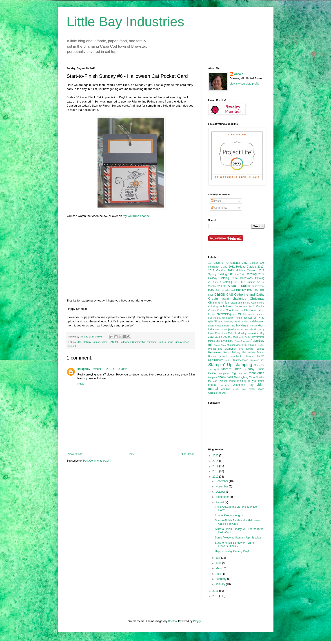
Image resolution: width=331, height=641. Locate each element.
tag (234, 373)
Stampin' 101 (257, 360)
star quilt (213, 369)
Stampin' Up (138, 342)
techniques (256, 373)
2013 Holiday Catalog (242, 270)
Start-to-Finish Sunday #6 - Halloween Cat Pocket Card (237, 522)
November (222, 486)
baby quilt (230, 290)
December (222, 481)
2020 (215, 455)
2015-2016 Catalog (244, 282)
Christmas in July (218, 302)
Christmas (257, 298)
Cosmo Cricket (216, 310)
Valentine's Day (242, 384)
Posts (216, 201)
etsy (235, 314)
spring (228, 360)
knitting (261, 329)
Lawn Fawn (214, 333)
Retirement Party (219, 352)
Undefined (224, 385)
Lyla (224, 333)
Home (131, 454)
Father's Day (214, 318)
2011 (215, 590)
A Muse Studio (239, 286)
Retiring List (239, 352)
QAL (241, 349)
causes (225, 298)
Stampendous (240, 360)
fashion (260, 314)
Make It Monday (237, 333)
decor (261, 310)
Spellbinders (215, 360)
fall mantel (249, 314)
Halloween (125, 342)
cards (104, 342)
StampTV (259, 365)
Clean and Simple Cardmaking (247, 302)
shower (249, 356)
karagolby (84, 369)
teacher (242, 373)
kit (255, 329)
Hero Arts (229, 325)
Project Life (215, 348)
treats (261, 381)
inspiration (257, 325)
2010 (215, 596)
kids (251, 329)
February (221, 579)
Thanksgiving (241, 377)
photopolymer (234, 345)
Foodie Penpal (234, 317)
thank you (225, 377)
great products (242, 321)
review (251, 352)
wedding (225, 389)
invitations (213, 329)
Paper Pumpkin (241, 341)
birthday (241, 289)
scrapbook (236, 356)
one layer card (224, 340)
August (220, 502)
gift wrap (259, 317)
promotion (230, 348)
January (220, 584)
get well (248, 317)
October (220, 491)
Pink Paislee (249, 345)
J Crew (223, 329)
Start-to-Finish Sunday (170, 342)
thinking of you (247, 380)
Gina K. (218, 321)
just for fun (242, 329)
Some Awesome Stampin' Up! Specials (238, 537)
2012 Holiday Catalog (88, 342)
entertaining (224, 314)
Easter (211, 314)
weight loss (239, 389)
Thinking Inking (226, 381)
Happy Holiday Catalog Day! (232, 551)
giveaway (228, 321)
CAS (111, 342)
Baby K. (219, 290)
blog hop (252, 289)
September (222, 496)
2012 (215, 476)
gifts (210, 321)
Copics (260, 306)
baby (211, 289)
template (213, 377)
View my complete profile (245, 83)
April (218, 573)
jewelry (232, 329)
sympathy (224, 373)
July (218, 557)
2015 (215, 460)
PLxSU (260, 345)
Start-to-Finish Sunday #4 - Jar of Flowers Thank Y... (235, 544)
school (223, 356)
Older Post (187, 454)
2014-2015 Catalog (220, 282)
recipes (260, 348)
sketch (260, 356)
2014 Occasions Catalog (247, 278)
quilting (249, 348)
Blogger (197, 621)
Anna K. (239, 74)
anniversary (258, 286)
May (218, 568)
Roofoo (172, 621)
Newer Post (75, 454)
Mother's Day (245, 337)
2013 (215, 471)
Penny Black (220, 345)
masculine (253, 333)
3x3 (258, 282)
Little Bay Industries (125, 21)
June (218, 563)
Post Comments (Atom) (97, 460)
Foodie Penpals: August (229, 515)
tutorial (212, 384)
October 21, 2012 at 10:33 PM (109, 369)
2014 (215, 466)
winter (252, 389)
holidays (242, 325)
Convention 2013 (244, 306)
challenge (239, 298)
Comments (219, 207)
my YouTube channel (137, 216)
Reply (81, 383)
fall (116, 342)
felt (223, 318)
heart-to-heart (215, 325)
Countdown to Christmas (241, 310)
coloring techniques (220, 306)
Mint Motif (233, 337)
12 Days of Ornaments (224, 262)
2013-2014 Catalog (242, 274)
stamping (152, 342)
